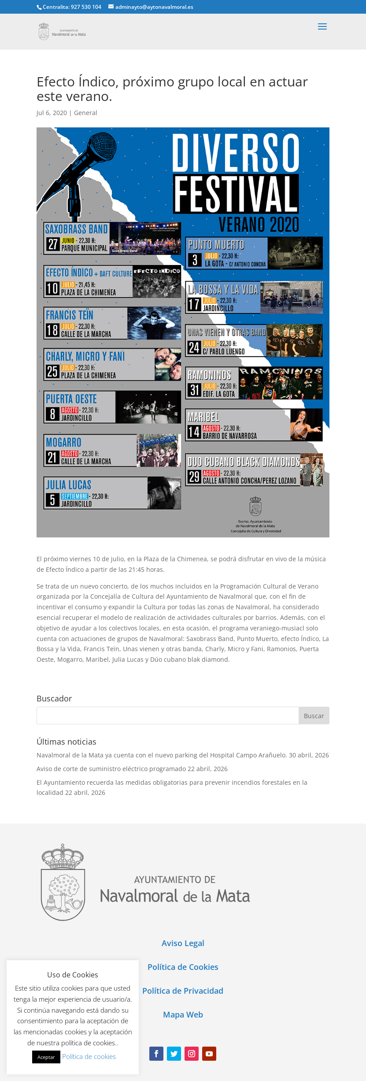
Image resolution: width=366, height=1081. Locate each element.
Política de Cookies (183, 967)
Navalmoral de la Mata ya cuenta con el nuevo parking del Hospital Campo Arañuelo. (162, 755)
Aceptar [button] (46, 1057)
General (85, 112)
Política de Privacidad (182, 990)
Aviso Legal (183, 943)
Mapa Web (183, 1014)
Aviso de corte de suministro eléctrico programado (111, 768)
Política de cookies (89, 1056)
